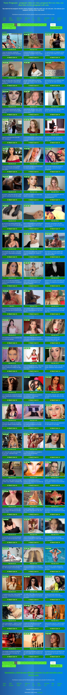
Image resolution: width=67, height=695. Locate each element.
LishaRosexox (27, 203)
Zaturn (47, 460)
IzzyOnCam (26, 261)
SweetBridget (27, 117)
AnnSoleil (26, 517)
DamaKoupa (48, 289)
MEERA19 (26, 318)
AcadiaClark (48, 603)
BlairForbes (5, 574)
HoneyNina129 (49, 318)
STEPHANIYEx (27, 346)
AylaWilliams (48, 631)
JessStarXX (26, 460)
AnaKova (47, 546)
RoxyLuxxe (5, 546)
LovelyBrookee (49, 146)
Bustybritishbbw (7, 489)
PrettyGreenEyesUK (8, 60)
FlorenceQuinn (6, 318)
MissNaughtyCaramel (29, 546)
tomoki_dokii (48, 89)
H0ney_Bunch (49, 517)
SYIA (46, 117)
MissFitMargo (6, 174)
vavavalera (48, 174)
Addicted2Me (48, 261)
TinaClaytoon (27, 603)
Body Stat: (12, 49)
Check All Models (8, 24)
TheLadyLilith (6, 517)
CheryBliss (5, 346)
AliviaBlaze (26, 60)
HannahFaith (27, 574)
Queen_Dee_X (6, 289)
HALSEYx (26, 231)
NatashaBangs (6, 146)
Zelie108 (25, 289)
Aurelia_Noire (6, 603)
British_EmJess (28, 432)
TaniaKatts (5, 375)
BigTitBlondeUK (49, 231)
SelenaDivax (5, 460)
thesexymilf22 (27, 489)
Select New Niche (56, 27)
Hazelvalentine (6, 231)
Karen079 (47, 432)
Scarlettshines (6, 89)
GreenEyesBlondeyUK (29, 89)
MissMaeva (5, 261)
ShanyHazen (5, 631)
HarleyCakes (48, 203)
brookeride (26, 375)
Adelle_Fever (48, 574)
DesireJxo (26, 146)
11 (4, 27)
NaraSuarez (26, 631)
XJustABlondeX (28, 32)
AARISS (4, 32)
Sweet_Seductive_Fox (51, 489)
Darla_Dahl (48, 403)
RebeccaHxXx (6, 203)
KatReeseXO (5, 117)
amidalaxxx (48, 346)
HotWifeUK (26, 403)
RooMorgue (48, 375)
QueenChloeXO (6, 403)
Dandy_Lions (6, 432)
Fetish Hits (39, 692)
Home (53, 24)
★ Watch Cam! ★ (12, 57)
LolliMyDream (27, 174)
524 (11, 27)
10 (45, 24)
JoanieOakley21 (49, 60)
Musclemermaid (49, 32)
